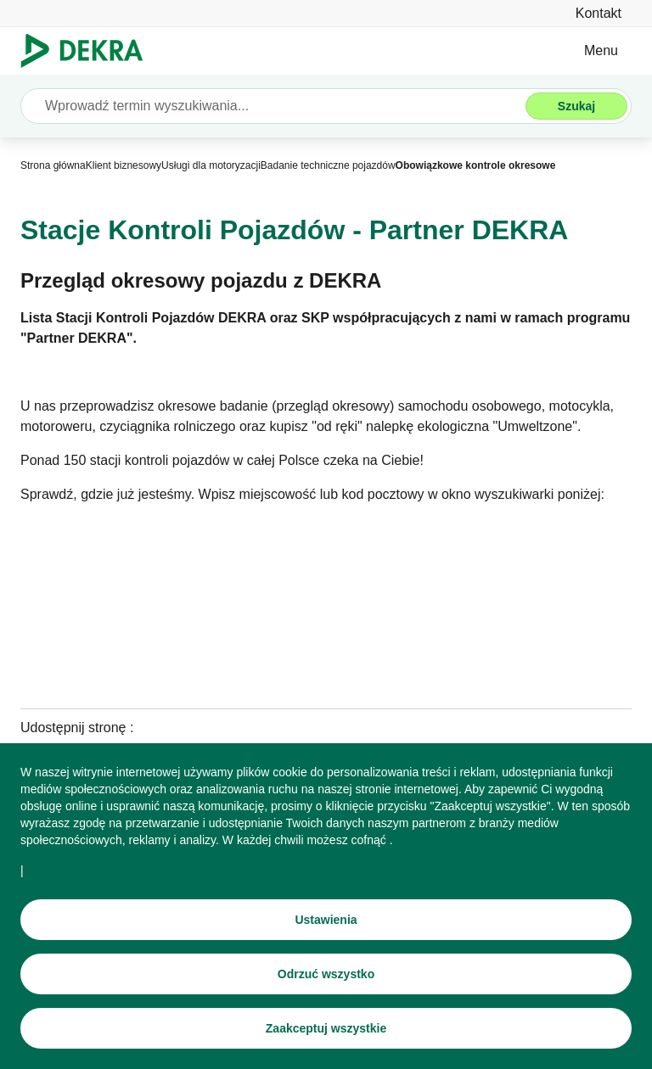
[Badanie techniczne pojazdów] (328, 165)
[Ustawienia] (326, 920)
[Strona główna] (53, 165)
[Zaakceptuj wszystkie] (326, 1029)
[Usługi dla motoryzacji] (211, 165)
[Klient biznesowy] (123, 165)
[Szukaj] (576, 106)
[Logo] (88, 51)
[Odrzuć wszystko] (326, 974)
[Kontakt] (598, 13)
